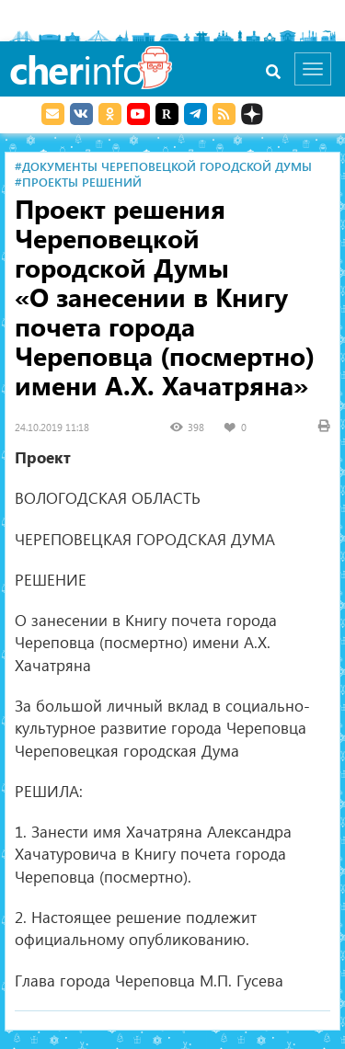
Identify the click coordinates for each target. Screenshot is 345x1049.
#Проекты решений (78, 181)
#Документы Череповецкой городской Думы (163, 166)
